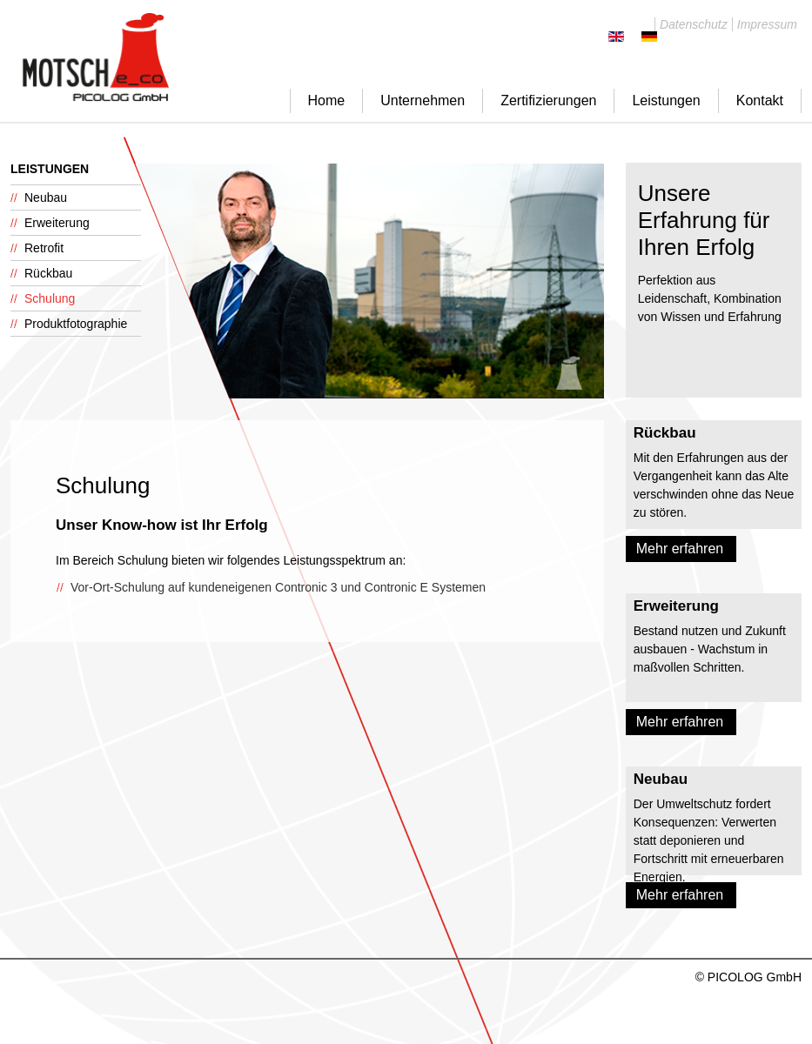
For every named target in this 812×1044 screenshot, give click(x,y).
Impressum (767, 24)
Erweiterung (57, 223)
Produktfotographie (75, 324)
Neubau (45, 197)
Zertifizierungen (548, 100)
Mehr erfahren (680, 548)
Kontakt (759, 100)
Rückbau (48, 273)
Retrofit (44, 248)
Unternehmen (422, 100)
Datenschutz (694, 24)
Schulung (49, 298)
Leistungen (666, 100)
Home (327, 100)
